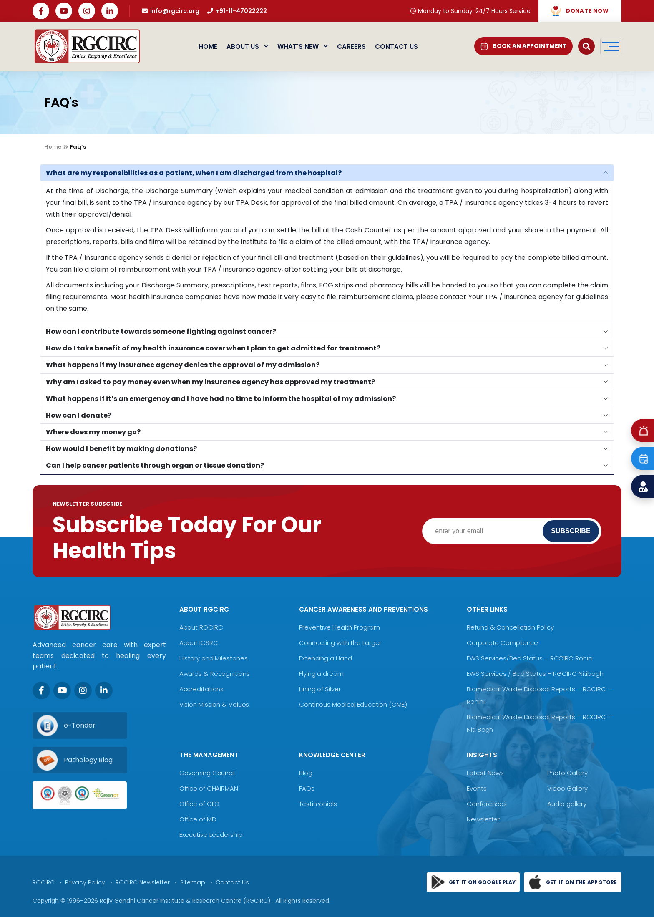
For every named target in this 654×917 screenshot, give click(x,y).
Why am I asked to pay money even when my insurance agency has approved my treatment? (210, 382)
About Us (247, 46)
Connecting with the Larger (340, 642)
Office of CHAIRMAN (208, 788)
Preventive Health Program (339, 627)
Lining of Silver (319, 689)
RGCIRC (44, 882)
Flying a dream (321, 673)
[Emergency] (642, 430)
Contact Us (396, 46)
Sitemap (192, 882)
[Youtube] (62, 690)
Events (476, 788)
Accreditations (201, 689)
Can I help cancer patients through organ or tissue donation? (155, 465)
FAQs (306, 788)
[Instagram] (83, 690)
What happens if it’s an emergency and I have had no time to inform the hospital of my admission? (221, 398)
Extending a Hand (325, 658)
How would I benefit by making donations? (121, 448)
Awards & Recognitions (214, 673)
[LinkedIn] (104, 690)
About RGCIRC (201, 627)
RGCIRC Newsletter (143, 882)
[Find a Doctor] (642, 486)
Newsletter (483, 819)
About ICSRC (198, 642)
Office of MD (197, 819)
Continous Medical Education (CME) (353, 704)
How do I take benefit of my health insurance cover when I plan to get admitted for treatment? (213, 348)
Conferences (487, 803)
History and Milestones (213, 658)
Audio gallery (566, 803)
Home (208, 46)
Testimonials (318, 803)
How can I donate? (78, 415)
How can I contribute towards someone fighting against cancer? (161, 331)
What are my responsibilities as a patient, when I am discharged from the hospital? (194, 173)
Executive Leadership (211, 834)
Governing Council (207, 772)
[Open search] (586, 46)
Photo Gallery (567, 772)
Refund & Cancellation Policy (510, 627)
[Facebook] (41, 690)
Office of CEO (199, 803)
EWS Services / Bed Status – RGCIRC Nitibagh (535, 673)
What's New (302, 46)
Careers (351, 46)
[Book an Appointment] (642, 458)
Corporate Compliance (502, 642)
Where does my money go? (93, 432)
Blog (305, 772)
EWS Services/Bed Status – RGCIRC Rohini (530, 658)
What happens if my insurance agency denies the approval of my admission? (182, 365)
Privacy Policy (85, 882)
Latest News (485, 772)
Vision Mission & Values (214, 704)
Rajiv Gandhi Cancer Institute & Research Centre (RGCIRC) (186, 901)
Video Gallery (567, 788)
